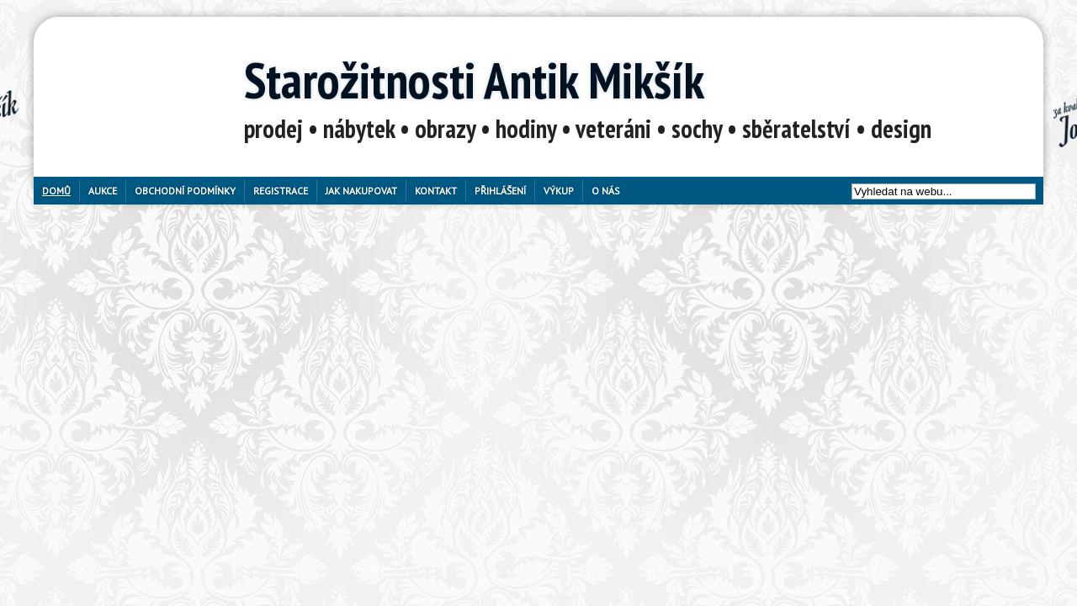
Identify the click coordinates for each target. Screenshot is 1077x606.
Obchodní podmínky (185, 190)
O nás (606, 190)
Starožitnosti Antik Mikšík (474, 80)
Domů (56, 190)
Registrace (280, 190)
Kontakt (436, 190)
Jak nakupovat (361, 190)
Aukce (102, 190)
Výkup (559, 190)
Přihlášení (500, 190)
